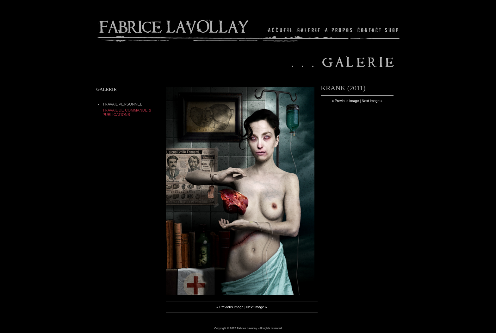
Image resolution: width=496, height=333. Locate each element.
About (339, 30)
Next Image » (256, 307)
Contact (369, 30)
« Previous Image (230, 307)
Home (280, 30)
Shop (391, 30)
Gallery (308, 30)
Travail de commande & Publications (126, 112)
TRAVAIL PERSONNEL (122, 104)
